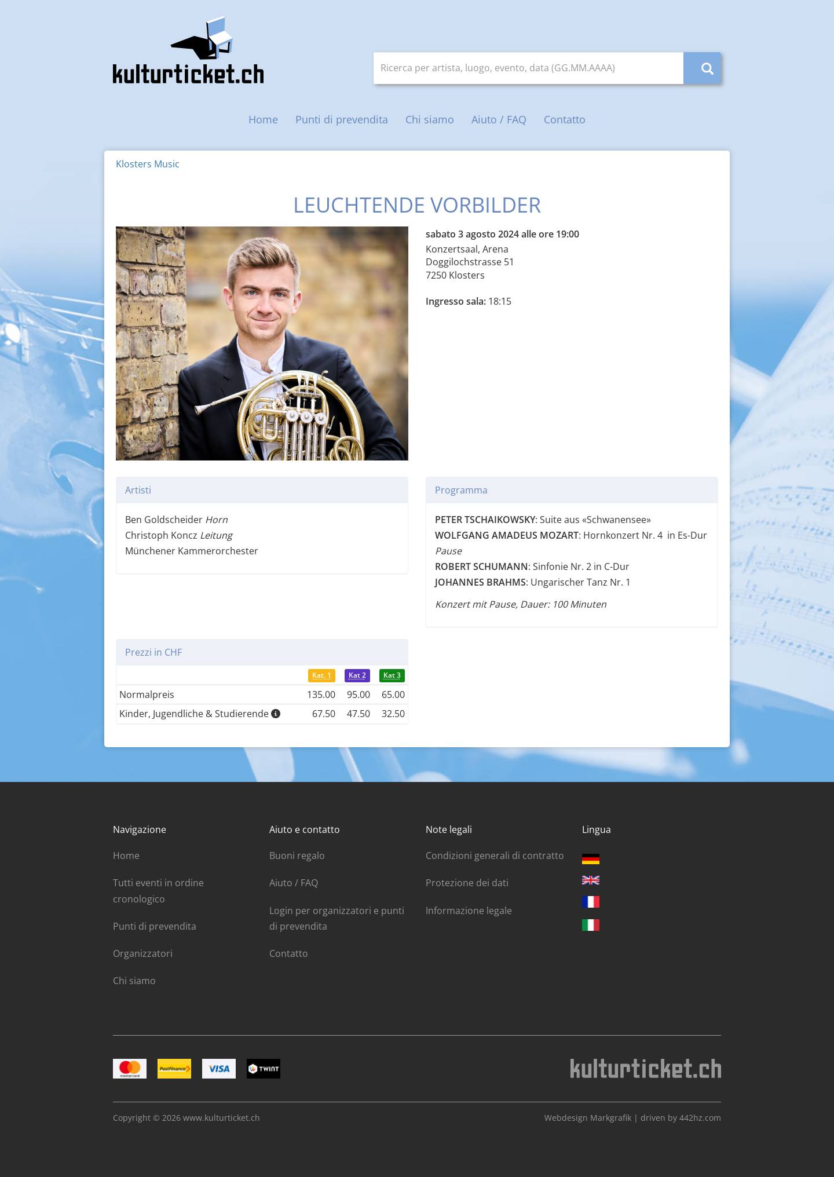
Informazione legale (469, 910)
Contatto (565, 119)
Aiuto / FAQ (498, 119)
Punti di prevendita (341, 119)
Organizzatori (143, 953)
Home (263, 119)
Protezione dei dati (467, 882)
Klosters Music (148, 164)
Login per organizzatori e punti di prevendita (336, 918)
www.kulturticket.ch (221, 1117)
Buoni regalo (297, 855)
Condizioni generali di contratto (495, 855)
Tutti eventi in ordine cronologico (158, 890)
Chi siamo (429, 119)
